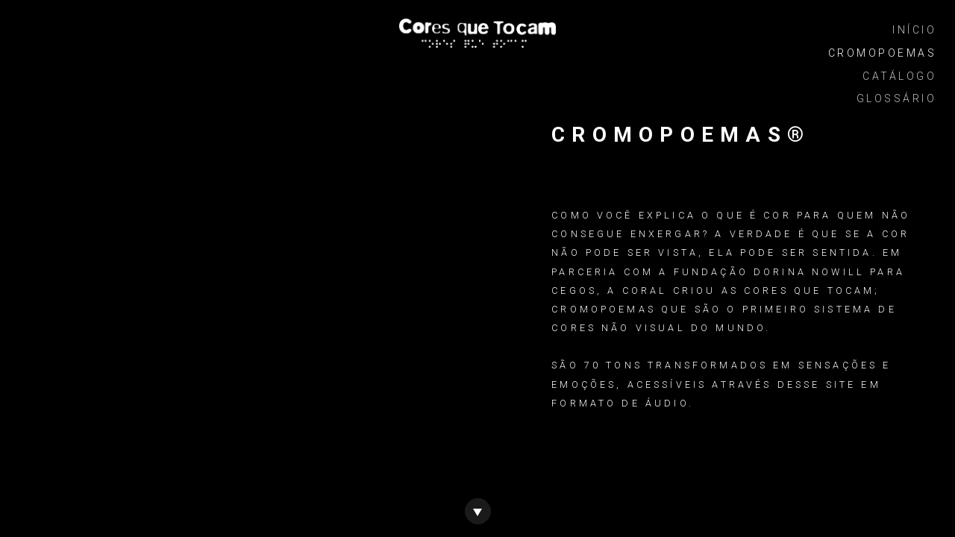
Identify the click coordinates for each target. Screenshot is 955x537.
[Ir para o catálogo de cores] (478, 510)
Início (914, 30)
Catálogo (899, 76)
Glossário (897, 98)
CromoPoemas (882, 53)
